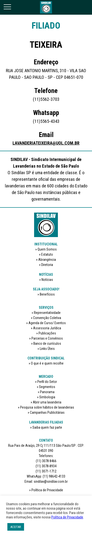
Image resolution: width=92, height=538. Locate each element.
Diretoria (47, 265)
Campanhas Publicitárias (47, 412)
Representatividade (47, 313)
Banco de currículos (47, 343)
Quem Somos (47, 249)
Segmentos (47, 387)
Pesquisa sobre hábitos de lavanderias (47, 407)
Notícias (47, 280)
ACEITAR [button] (15, 527)
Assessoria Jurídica (47, 328)
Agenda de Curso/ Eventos (47, 323)
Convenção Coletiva (47, 318)
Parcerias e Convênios (47, 338)
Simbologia (47, 397)
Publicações (47, 333)
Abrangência (47, 260)
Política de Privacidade (47, 490)
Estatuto (47, 254)
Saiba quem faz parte (47, 427)
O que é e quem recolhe (47, 363)
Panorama (47, 392)
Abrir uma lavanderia (47, 402)
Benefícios (47, 294)
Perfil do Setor (47, 382)
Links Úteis (47, 349)
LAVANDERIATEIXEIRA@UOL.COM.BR (46, 143)
